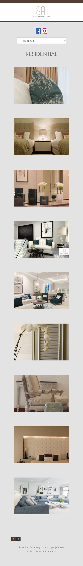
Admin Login (48, 547)
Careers (60, 547)
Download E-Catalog (29, 547)
